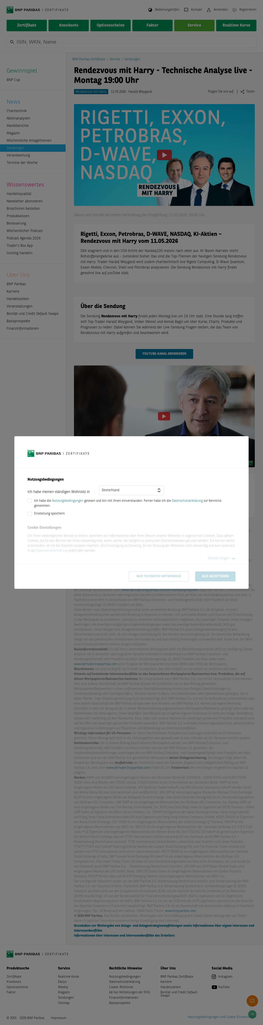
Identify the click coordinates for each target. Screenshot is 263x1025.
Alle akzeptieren (215, 576)
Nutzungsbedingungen (67, 501)
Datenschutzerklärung (187, 501)
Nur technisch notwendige (158, 576)
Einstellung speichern (49, 513)
